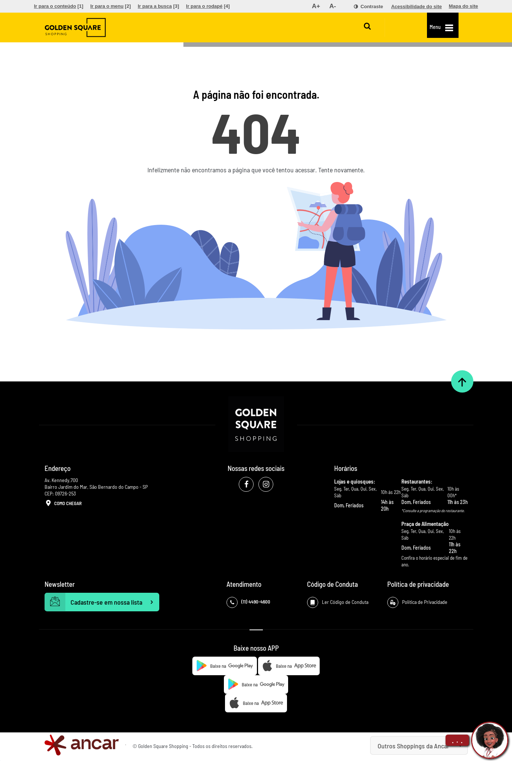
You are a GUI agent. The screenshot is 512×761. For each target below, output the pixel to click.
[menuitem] (59, 6)
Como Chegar (63, 504)
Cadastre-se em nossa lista (102, 602)
